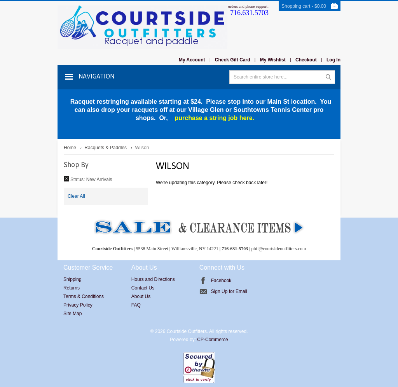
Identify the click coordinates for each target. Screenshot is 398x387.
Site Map (72, 313)
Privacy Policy (78, 305)
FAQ (136, 305)
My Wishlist (273, 60)
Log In (333, 60)
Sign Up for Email (229, 291)
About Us (140, 296)
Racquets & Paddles (105, 147)
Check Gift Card (232, 60)
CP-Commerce (212, 339)
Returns (71, 288)
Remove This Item (66, 178)
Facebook (221, 280)
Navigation (96, 76)
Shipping (72, 279)
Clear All (76, 196)
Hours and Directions (153, 279)
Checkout (306, 60)
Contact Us (142, 288)
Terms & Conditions (83, 296)
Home (70, 147)
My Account (192, 60)
